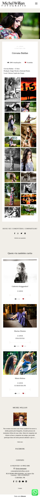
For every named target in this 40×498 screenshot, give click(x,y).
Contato (20, 488)
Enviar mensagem (21, 468)
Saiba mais (20, 442)
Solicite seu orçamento (20, 238)
